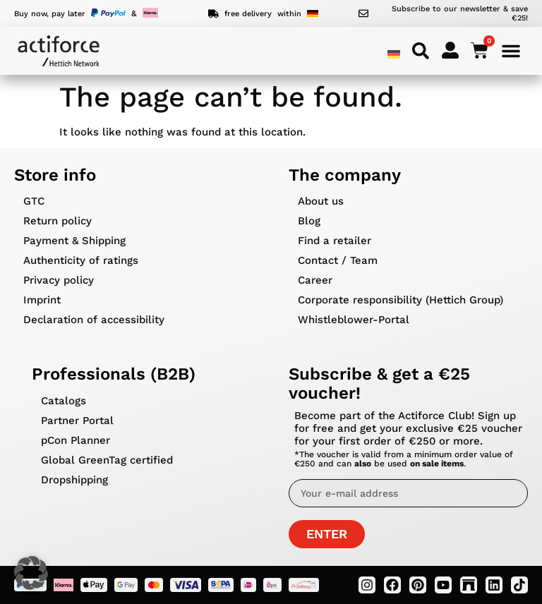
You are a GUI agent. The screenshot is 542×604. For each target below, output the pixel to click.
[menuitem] (393, 53)
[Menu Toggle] (511, 51)
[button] (31, 573)
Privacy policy (58, 280)
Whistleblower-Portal (353, 319)
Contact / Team (338, 260)
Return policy (57, 221)
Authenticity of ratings (80, 260)
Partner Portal (77, 420)
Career (315, 280)
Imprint (42, 300)
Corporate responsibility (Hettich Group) (400, 300)
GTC (33, 201)
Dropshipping (74, 479)
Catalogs (63, 400)
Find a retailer (334, 240)
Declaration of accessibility (93, 319)
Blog (309, 221)
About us (321, 201)
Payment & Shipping (74, 240)
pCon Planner (75, 440)
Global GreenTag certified (107, 460)
